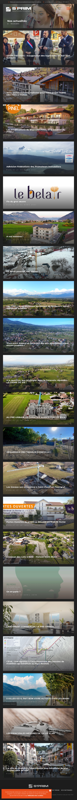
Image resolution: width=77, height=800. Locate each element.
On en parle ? (13, 591)
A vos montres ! (14, 236)
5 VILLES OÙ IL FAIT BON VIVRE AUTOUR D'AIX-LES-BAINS (37, 698)
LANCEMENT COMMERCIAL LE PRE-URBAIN (30, 626)
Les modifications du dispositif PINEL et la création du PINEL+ (35, 131)
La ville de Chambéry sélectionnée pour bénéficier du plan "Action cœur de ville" (37, 769)
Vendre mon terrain (52, 790)
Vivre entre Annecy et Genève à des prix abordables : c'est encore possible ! (37, 344)
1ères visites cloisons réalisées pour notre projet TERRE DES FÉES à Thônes (36, 94)
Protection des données (63, 794)
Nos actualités (15, 23)
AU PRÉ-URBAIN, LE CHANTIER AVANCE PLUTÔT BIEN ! (36, 417)
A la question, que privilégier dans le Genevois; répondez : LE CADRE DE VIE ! (37, 381)
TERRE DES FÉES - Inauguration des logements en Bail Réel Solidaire (38, 56)
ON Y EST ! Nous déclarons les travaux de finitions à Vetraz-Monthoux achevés (38, 307)
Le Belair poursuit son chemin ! (23, 271)
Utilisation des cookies (35, 795)
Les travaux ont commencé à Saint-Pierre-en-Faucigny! (35, 487)
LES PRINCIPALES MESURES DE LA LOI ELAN (30, 733)
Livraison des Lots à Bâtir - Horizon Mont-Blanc (31, 557)
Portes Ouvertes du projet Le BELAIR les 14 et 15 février (36, 522)
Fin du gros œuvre (16, 201)
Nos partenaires (66, 790)
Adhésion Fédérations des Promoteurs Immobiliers (33, 166)
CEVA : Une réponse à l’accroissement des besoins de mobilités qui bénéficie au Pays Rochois (35, 662)
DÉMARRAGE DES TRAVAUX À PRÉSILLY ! (28, 452)
